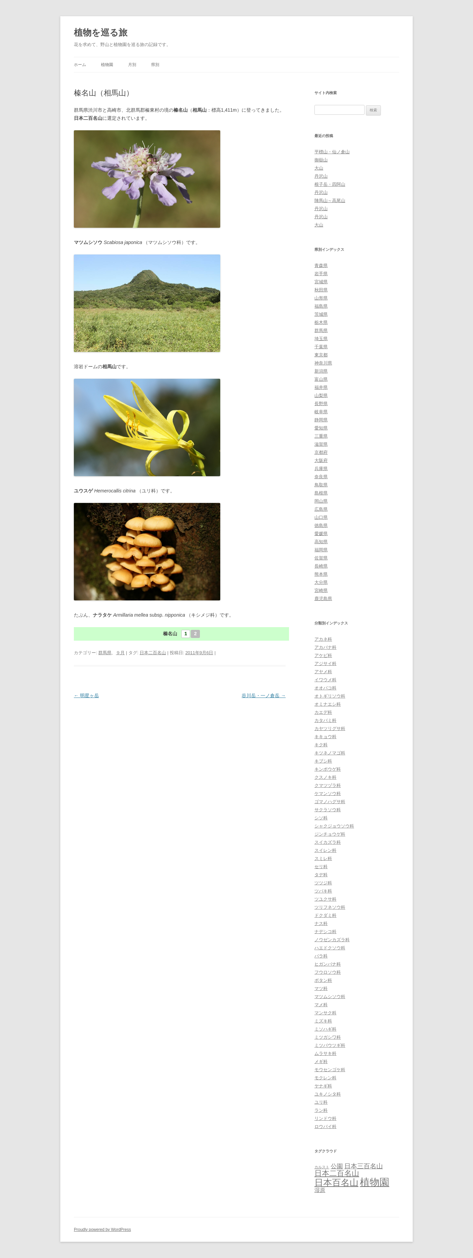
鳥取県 (321, 484)
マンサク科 (325, 1012)
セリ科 (321, 866)
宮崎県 (321, 590)
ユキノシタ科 (327, 1094)
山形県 (321, 298)
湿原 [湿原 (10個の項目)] (319, 1190)
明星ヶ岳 (86, 695)
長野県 (321, 403)
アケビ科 (323, 655)
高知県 (321, 541)
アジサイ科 (325, 663)
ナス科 (321, 923)
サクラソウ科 (327, 809)
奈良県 (321, 476)
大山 (318, 168)
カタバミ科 (325, 720)
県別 (155, 64)
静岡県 (321, 419)
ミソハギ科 (325, 1029)
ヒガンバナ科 (327, 964)
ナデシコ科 (325, 931)
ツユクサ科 (325, 899)
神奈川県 (323, 363)
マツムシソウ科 (329, 996)
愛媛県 (321, 533)
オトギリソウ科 (329, 696)
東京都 (321, 354)
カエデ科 (323, 712)
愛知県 (321, 428)
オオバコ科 (325, 687)
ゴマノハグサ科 (329, 801)
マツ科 (321, 988)
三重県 (321, 436)
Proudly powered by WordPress (102, 1229)
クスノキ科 (325, 777)
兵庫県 (321, 468)
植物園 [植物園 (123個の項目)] (374, 1182)
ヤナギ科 (323, 1085)
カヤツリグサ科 (329, 728)
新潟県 (321, 371)
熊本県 (321, 574)
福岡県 (321, 549)
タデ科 (321, 874)
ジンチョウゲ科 (329, 834)
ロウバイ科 (325, 1126)
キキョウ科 (325, 736)
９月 (120, 652)
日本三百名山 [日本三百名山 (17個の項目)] (363, 1166)
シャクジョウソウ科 (334, 826)
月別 (132, 64)
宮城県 (321, 281)
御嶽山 (321, 159)
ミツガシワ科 (327, 1037)
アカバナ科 (325, 647)
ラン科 (321, 1110)
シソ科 (321, 817)
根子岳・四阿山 (329, 184)
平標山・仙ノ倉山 (332, 151)
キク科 (321, 744)
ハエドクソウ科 (329, 947)
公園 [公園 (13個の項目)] (337, 1166)
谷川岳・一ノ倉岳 (264, 695)
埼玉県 (321, 338)
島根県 (321, 492)
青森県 (321, 265)
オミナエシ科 (327, 704)
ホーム (80, 64)
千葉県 (321, 346)
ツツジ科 (323, 882)
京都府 (321, 452)
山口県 (321, 517)
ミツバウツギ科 (329, 1045)
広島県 (321, 509)
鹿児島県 (323, 598)
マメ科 (321, 1004)
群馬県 (104, 652)
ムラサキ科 (325, 1053)
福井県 (321, 387)
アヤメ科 (323, 671)
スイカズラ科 (327, 842)
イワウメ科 (325, 679)
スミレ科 (323, 858)
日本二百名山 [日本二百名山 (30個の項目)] (336, 1173)
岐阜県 (321, 411)
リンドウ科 (325, 1118)
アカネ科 (323, 639)
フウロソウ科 (327, 972)
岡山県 (321, 501)
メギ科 (321, 1061)
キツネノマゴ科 (329, 752)
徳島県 (321, 525)
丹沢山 (321, 176)
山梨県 (321, 395)
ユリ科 (321, 1102)
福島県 (321, 306)
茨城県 (321, 314)
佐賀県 (321, 557)
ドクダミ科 (325, 915)
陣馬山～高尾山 (329, 200)
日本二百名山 (153, 652)
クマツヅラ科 (327, 785)
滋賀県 (321, 444)
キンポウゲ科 (327, 769)
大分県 (321, 582)
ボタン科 (323, 980)
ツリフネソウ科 (329, 907)
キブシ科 (323, 761)
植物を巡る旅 (100, 32)
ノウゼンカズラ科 (332, 939)
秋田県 (321, 289)
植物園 (107, 64)
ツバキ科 (323, 890)
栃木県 (321, 322)
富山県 (321, 379)
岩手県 (321, 273)
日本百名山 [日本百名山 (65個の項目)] (336, 1182)
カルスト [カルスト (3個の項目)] (321, 1167)
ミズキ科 (323, 1020)
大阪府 (321, 460)
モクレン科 (325, 1077)
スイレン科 (325, 850)
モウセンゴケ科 (329, 1069)
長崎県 (321, 566)
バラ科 (321, 955)
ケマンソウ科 (327, 793)
